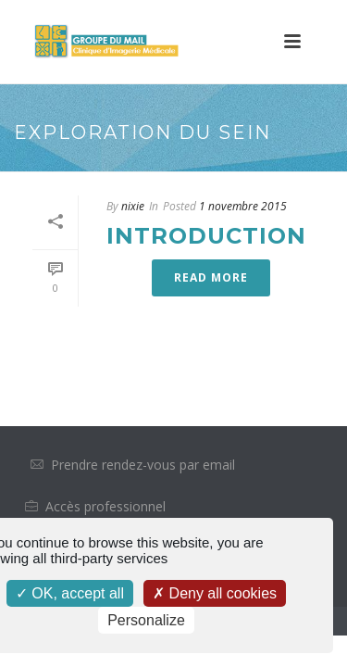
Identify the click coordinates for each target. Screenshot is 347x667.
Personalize (146, 620)
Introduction (206, 235)
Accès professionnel (105, 506)
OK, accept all (70, 593)
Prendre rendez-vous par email (143, 464)
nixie (132, 206)
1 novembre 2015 (243, 206)
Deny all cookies (215, 593)
